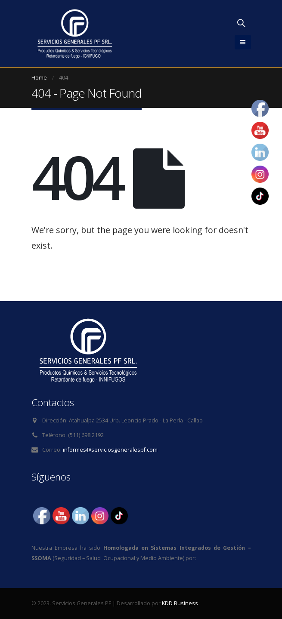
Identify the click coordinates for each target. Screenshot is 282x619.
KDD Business (180, 603)
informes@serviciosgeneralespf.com (110, 449)
